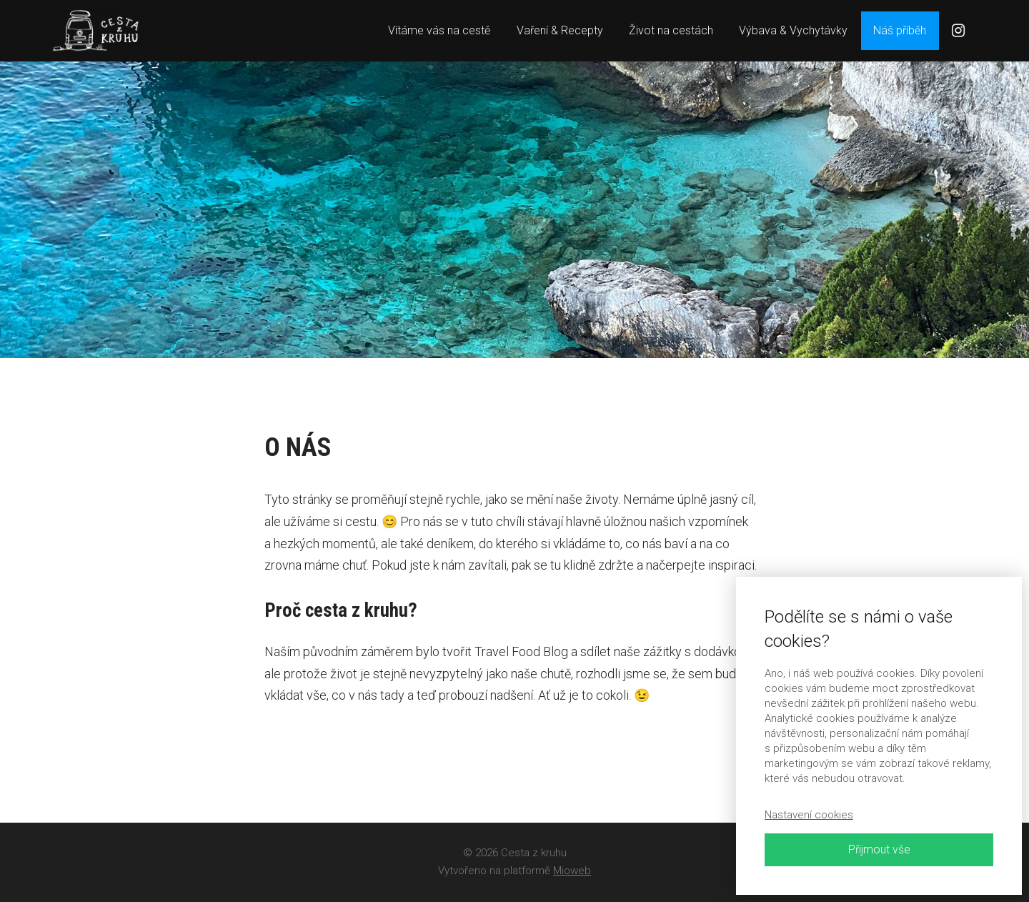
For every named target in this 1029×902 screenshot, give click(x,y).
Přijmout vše (879, 849)
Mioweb (572, 870)
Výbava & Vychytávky (793, 30)
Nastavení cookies (809, 814)
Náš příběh (899, 30)
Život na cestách (671, 30)
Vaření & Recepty (560, 30)
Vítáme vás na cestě (439, 30)
